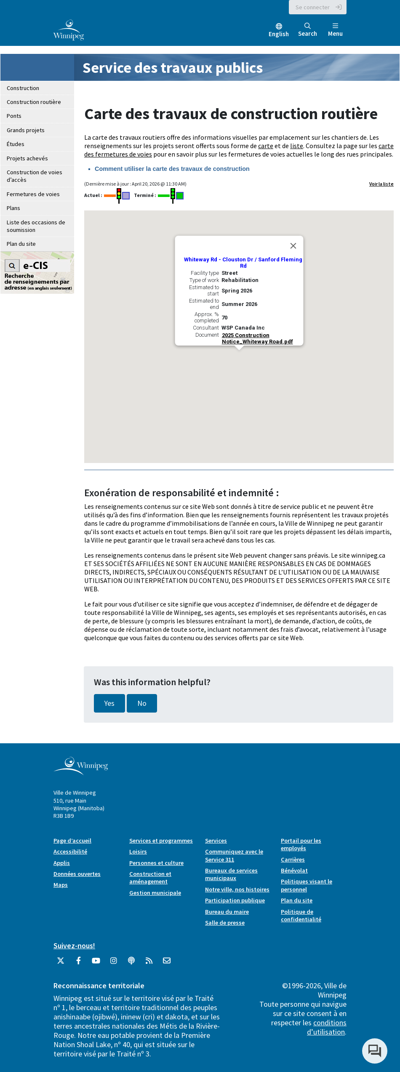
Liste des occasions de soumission (36, 226)
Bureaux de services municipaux (231, 874)
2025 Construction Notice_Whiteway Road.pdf (257, 338)
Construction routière (34, 102)
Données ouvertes (77, 874)
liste (296, 145)
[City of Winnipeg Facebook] (78, 964)
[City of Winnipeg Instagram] (114, 964)
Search (307, 30)
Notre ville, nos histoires (237, 889)
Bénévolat (294, 870)
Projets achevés (27, 158)
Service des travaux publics (173, 67)
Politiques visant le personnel (306, 885)
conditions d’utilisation (327, 1027)
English (279, 34)
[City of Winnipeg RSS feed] (149, 964)
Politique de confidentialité (301, 915)
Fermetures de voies (33, 194)
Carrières (293, 859)
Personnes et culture (156, 863)
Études (15, 144)
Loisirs (138, 851)
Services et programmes (161, 840)
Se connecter (313, 7)
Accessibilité (70, 851)
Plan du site (21, 243)
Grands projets (26, 130)
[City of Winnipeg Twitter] (60, 964)
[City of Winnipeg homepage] (80, 772)
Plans (13, 208)
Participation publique (235, 900)
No (142, 703)
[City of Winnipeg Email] (167, 964)
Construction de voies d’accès (34, 176)
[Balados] (131, 964)
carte (265, 145)
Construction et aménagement (150, 877)
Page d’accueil (72, 840)
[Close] (293, 246)
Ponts (14, 116)
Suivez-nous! (74, 945)
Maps (60, 884)
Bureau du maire (227, 911)
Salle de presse (225, 922)
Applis (61, 863)
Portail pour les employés (301, 844)
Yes (109, 703)
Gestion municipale (155, 892)
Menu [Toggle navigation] (335, 30)
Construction (23, 88)
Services (216, 840)
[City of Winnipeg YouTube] (96, 964)
